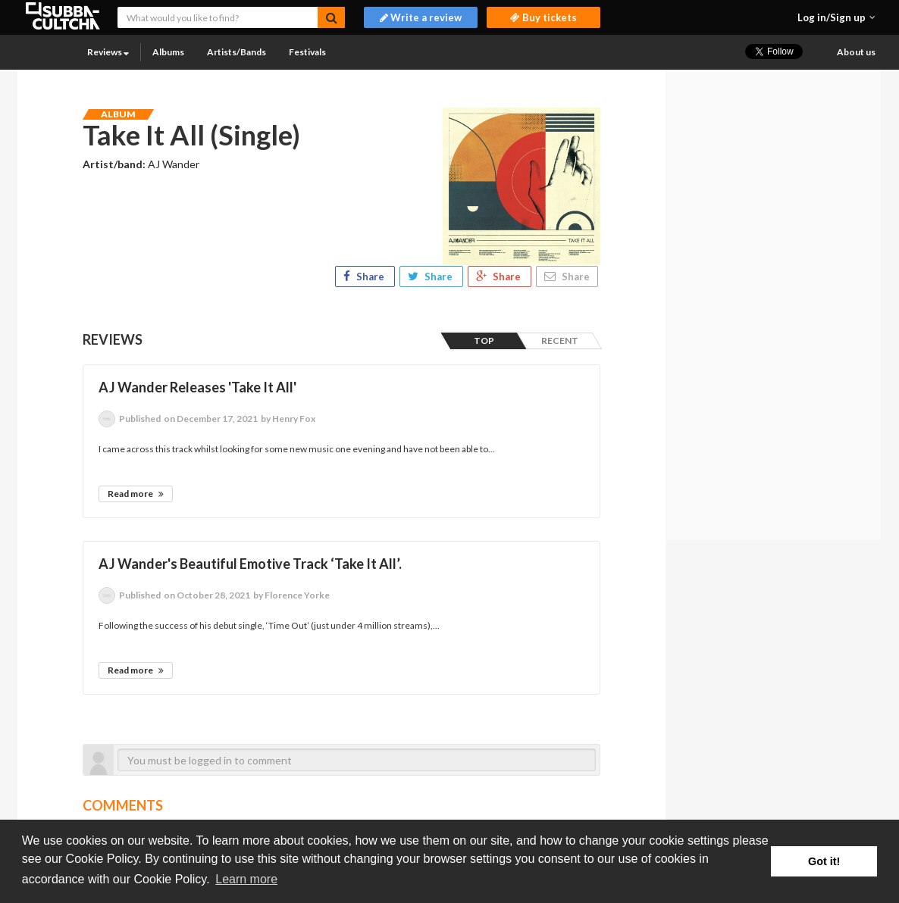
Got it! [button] (824, 861)
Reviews (108, 52)
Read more (136, 493)
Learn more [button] (246, 879)
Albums (168, 52)
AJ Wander (173, 164)
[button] (836, 17)
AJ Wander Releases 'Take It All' (197, 387)
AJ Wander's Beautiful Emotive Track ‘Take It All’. (250, 563)
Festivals (307, 52)
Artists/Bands (236, 52)
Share (365, 276)
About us (856, 52)
